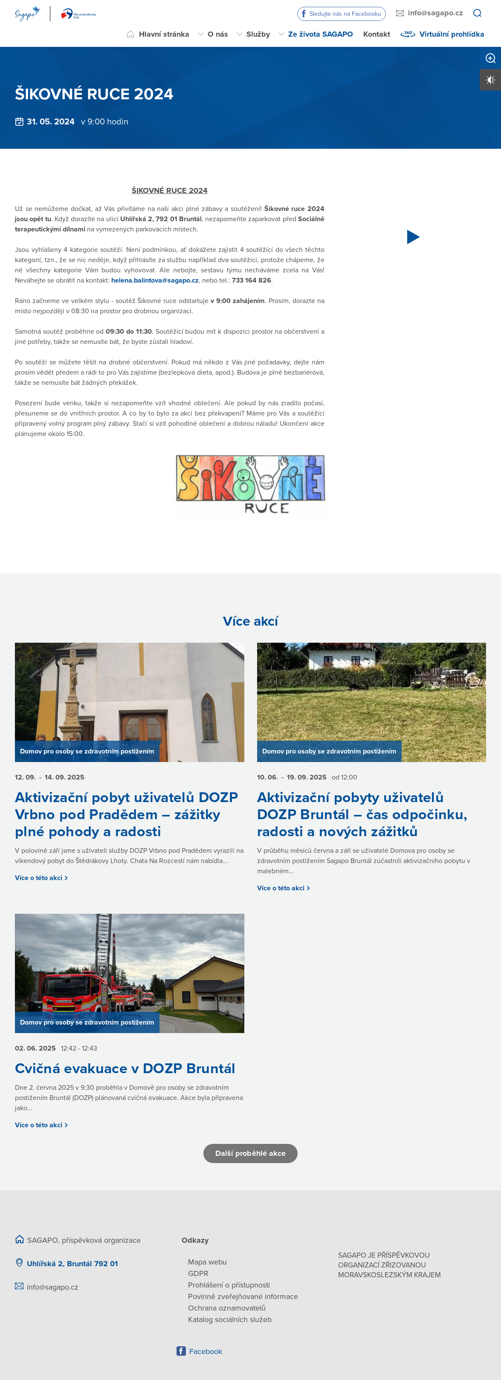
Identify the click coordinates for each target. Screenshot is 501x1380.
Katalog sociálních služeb (230, 1319)
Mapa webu (207, 1262)
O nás (218, 34)
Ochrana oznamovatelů (227, 1308)
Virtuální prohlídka (452, 34)
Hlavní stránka (164, 34)
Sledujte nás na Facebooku (345, 13)
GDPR (198, 1273)
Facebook (205, 1351)
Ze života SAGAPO (320, 34)
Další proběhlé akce (250, 1153)
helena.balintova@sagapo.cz (155, 280)
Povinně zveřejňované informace (243, 1296)
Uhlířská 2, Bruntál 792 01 (72, 1263)
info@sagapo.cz (435, 12)
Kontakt (376, 34)
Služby (258, 34)
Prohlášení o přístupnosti (229, 1285)
